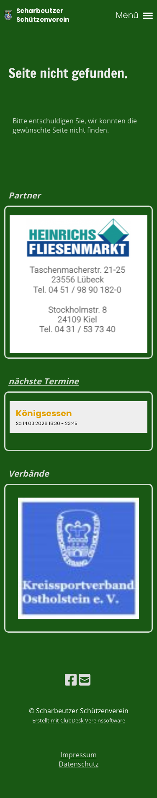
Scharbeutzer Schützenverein (42, 15)
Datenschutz (78, 764)
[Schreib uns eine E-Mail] (84, 679)
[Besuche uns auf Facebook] (71, 679)
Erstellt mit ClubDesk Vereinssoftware (78, 720)
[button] (78, 417)
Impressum (79, 754)
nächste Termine (43, 381)
